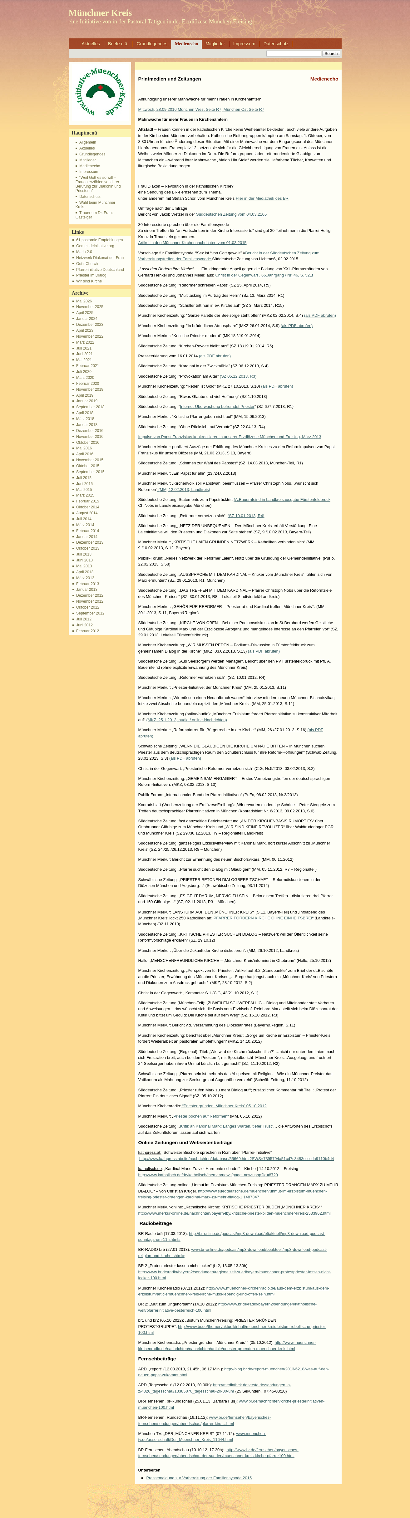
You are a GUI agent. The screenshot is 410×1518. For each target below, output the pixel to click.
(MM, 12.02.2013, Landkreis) (183, 489)
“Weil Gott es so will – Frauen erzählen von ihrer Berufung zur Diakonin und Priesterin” (98, 184)
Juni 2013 (84, 560)
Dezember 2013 (89, 542)
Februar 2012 (87, 631)
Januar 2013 (86, 589)
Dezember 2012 (89, 595)
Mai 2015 (84, 489)
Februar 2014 (87, 531)
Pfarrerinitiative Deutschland (100, 269)
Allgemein (87, 142)
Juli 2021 (83, 348)
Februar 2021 (87, 366)
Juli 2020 (83, 372)
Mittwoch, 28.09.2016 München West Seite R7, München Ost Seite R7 (201, 109)
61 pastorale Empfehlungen (99, 240)
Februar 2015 (87, 501)
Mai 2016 (84, 448)
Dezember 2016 (89, 430)
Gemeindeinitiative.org (95, 246)
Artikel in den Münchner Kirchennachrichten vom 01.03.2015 (192, 242)
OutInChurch (87, 264)
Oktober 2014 (87, 507)
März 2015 (85, 495)
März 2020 (85, 377)
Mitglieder (215, 43)
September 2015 (90, 472)
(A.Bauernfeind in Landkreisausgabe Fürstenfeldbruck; (283, 499)
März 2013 (85, 578)
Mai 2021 (84, 360)
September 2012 (90, 613)
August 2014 (87, 513)
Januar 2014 (86, 537)
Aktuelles (91, 43)
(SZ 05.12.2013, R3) (238, 376)
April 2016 (84, 454)
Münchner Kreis (100, 13)
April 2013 (84, 572)
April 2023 (84, 330)
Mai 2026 (84, 301)
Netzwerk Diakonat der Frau (100, 258)
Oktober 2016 (87, 442)
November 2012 (89, 601)
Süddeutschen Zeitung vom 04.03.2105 (231, 214)
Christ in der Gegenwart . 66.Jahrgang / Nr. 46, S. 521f (264, 275)
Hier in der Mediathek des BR (262, 198)
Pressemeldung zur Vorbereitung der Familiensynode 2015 (199, 1478)
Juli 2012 (83, 619)
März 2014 (85, 525)
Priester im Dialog (91, 275)
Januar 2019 (86, 401)
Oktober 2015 (87, 466)
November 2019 (89, 389)
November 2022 (89, 336)
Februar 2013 (87, 584)
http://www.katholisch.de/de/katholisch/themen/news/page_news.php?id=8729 (208, 1175)
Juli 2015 (83, 478)
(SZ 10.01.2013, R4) (246, 515)
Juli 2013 (83, 554)
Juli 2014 (83, 519)
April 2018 (84, 413)
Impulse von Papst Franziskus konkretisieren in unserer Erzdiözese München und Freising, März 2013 (229, 436)
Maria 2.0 (84, 252)
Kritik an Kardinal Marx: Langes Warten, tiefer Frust (226, 1126)
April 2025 (84, 313)
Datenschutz (276, 43)
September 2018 (90, 407)
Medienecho (186, 43)
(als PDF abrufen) (320, 315)
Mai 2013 (84, 566)
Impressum (244, 43)
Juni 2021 (84, 354)
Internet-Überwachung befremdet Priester (217, 406)
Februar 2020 (87, 383)
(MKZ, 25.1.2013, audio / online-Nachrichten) (186, 719)
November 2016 (89, 436)
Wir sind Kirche (89, 281)
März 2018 (85, 419)
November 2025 (89, 307)
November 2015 (89, 460)
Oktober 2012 (87, 607)
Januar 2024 (86, 318)
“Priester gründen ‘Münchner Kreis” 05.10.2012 (224, 1106)
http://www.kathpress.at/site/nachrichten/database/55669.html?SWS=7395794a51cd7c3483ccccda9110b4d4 (236, 1158)
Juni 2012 (84, 625)
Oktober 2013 (87, 548)
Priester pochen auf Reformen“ (201, 1116)
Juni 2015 (84, 484)
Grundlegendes (152, 43)
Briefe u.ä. (118, 43)
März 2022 (85, 342)
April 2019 (84, 395)
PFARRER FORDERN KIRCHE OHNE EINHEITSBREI (263, 918)
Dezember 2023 (89, 324)
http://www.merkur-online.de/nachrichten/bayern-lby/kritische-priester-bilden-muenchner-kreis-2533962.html (234, 1213)
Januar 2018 (86, 425)
